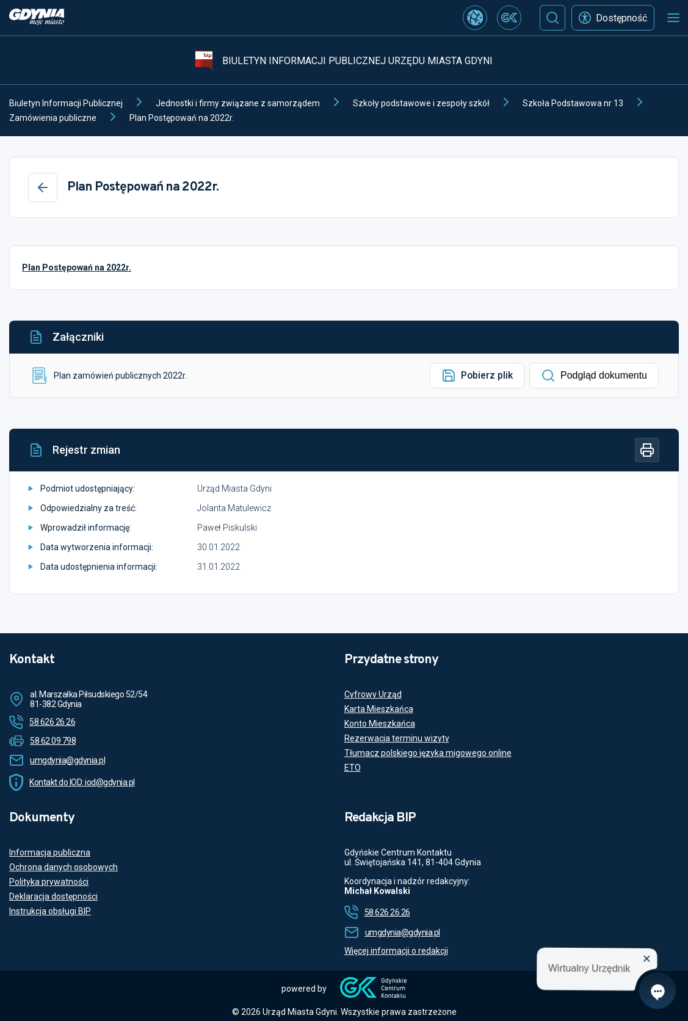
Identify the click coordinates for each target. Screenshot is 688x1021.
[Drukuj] (647, 450)
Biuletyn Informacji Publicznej (66, 103)
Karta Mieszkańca (378, 709)
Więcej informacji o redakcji (396, 951)
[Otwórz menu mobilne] (673, 18)
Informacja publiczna (49, 852)
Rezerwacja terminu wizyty (396, 738)
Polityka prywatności (49, 882)
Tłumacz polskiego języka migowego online (428, 753)
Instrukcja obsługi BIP (50, 911)
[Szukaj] (552, 18)
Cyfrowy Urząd (373, 694)
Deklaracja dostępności (53, 896)
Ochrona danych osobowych (63, 867)
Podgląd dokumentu (594, 375)
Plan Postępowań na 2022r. (76, 267)
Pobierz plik (477, 375)
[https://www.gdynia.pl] (36, 18)
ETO (352, 767)
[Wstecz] (42, 187)
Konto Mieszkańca (379, 724)
